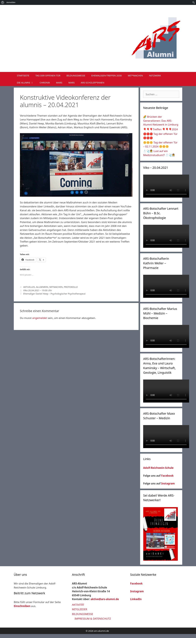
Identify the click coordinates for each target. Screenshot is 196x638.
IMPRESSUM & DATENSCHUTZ (93, 618)
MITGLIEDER (79, 609)
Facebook (167, 475)
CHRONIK (45, 82)
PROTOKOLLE (71, 286)
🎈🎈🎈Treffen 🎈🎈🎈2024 (160, 129)
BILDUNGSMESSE (75, 75)
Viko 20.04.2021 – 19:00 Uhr (37, 290)
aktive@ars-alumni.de (105, 599)
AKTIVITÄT (78, 604)
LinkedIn (136, 599)
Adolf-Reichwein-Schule (158, 468)
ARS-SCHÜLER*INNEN (92, 82)
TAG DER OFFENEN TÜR (47, 75)
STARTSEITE (23, 75)
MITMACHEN (56, 286)
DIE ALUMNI (27, 82)
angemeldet (39, 318)
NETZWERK (155, 75)
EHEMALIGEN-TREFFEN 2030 (106, 75)
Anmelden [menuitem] (10, 2)
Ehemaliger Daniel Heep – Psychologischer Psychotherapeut (54, 293)
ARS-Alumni (71, 15)
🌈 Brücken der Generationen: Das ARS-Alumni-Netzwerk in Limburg (160, 120)
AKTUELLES (29, 286)
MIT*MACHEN (135, 75)
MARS (59, 82)
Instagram (168, 483)
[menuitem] (2, 2)
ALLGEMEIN (42, 286)
